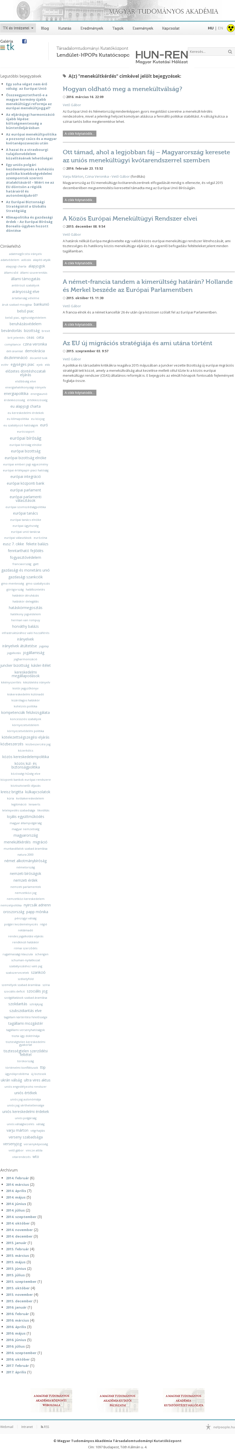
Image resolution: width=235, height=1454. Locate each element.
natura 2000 (25, 854)
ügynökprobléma (17, 1073)
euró (44, 425)
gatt (36, 563)
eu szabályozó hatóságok (20, 425)
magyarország (26, 835)
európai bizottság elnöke (25, 458)
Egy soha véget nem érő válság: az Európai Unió (26, 86)
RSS (45, 1427)
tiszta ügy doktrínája (26, 1035)
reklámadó (25, 930)
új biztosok (38, 1073)
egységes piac (22, 364)
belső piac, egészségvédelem (25, 317)
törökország (25, 1061)
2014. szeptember (21, 1216)
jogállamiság (33, 653)
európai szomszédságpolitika (25, 506)
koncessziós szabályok (25, 719)
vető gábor (16, 1150)
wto (36, 1156)
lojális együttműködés (25, 816)
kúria (10, 798)
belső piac (25, 311)
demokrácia (35, 351)
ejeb (39, 364)
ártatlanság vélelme (25, 298)
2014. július (15, 1210)
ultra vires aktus (37, 1080)
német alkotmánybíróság (25, 861)
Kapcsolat (171, 28)
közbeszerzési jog (38, 744)
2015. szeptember (21, 1281)
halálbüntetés (35, 589)
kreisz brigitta (12, 792)
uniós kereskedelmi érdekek (25, 1111)
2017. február (17, 1365)
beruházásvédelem (25, 324)
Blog (45, 28)
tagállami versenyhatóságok (25, 1029)
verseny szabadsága (26, 1137)
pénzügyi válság (25, 918)
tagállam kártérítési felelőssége (25, 1017)
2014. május (16, 1197)
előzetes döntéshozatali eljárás (25, 373)
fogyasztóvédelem (25, 557)
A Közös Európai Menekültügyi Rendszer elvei (130, 218)
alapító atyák (42, 259)
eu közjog (38, 418)
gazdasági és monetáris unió (25, 570)
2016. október (18, 1359)
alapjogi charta (16, 266)
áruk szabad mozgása (17, 304)
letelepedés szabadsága (18, 810)
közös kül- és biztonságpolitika (25, 765)
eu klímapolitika (18, 418)
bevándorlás (11, 330)
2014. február (17, 1178)
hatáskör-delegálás (26, 601)
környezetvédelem (25, 724)
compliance (12, 344)
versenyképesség (36, 1144)
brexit (46, 330)
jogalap (44, 646)
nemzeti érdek (26, 880)
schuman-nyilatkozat (25, 960)
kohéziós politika (25, 706)
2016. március (17, 1320)
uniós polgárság (25, 1118)
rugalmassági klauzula (18, 954)
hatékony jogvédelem (25, 614)
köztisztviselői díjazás (25, 785)
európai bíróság (25, 438)
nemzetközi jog (25, 892)
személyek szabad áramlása (21, 984)
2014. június (16, 1203)
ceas (30, 337)
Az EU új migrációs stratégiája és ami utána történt (137, 343)
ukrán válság (11, 1080)
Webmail (6, 1427)
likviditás (43, 810)
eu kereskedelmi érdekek (26, 412)
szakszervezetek (17, 972)
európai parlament (25, 490)
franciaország (22, 563)
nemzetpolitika (11, 905)
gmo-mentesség (12, 583)
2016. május (16, 1333)
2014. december (19, 1236)
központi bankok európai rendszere (26, 779)
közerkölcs (25, 750)
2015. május (16, 1262)
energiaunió (38, 393)
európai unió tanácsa (25, 531)
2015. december (19, 1301)
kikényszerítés (11, 682)
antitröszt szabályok (25, 285)
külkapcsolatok (37, 792)
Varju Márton (73, 176)
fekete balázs (37, 544)
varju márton (17, 1130)
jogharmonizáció (25, 659)
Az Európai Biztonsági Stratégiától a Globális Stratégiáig (26, 206)
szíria (46, 984)
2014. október (18, 1223)
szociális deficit (14, 991)
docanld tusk (38, 357)
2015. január (16, 1242)
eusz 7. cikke (13, 544)
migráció (40, 842)
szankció (38, 972)
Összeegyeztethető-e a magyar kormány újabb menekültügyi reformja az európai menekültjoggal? (29, 102)
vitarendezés (21, 1156)
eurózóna (40, 537)
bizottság (32, 330)
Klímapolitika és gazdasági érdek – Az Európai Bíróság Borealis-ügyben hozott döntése (29, 224)
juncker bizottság (14, 665)
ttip (43, 1067)
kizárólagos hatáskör (25, 700)
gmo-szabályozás (38, 583)
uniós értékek (25, 1093)
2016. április (16, 1326)
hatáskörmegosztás (25, 608)
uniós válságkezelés (20, 1124)
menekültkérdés (17, 842)
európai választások (18, 537)
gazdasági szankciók (25, 577)
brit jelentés (16, 337)
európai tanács (25, 513)
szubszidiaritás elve (25, 1011)
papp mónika (37, 912)
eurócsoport (25, 431)
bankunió (41, 304)
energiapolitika (16, 393)
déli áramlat (14, 351)
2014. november (19, 1229)
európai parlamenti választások (25, 498)
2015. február (17, 1249)
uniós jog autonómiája (25, 1099)
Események (143, 28)
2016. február (17, 1313)
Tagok (117, 28)
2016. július (15, 1346)
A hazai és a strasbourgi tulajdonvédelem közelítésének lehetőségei (29, 154)
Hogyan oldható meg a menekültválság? (122, 89)
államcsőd (11, 272)
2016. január (16, 1307)
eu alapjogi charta (25, 406)
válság (40, 1124)
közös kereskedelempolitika (25, 757)
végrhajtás (37, 1130)
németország (25, 867)
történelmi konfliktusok (21, 1067)
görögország (15, 589)
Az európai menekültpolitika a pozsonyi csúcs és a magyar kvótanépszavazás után (31, 138)
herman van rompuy (25, 620)
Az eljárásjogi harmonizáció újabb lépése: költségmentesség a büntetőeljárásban (30, 121)
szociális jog (37, 991)
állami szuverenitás (33, 272)
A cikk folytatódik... (80, 134)
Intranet (27, 1427)
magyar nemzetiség (25, 829)
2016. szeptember (21, 1352)
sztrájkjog (36, 1004)
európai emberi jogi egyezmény (25, 464)
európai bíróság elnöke (25, 444)
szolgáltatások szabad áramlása (25, 997)
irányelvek (25, 639)
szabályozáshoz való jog (25, 966)
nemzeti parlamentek (25, 886)
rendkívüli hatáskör (25, 942)
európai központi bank (25, 483)
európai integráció (25, 476)
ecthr (5, 364)
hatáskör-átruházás (25, 595)
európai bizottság (25, 451)
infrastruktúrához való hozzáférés (25, 632)
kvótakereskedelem (30, 798)
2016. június (16, 1339)
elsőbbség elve (25, 381)
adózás (26, 259)
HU (211, 27)
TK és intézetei (16, 28)
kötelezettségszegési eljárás (26, 737)
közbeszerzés (12, 744)
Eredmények (92, 28)
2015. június (16, 1268)
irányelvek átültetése (19, 646)
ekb (47, 364)
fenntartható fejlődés (26, 551)
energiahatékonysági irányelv (25, 387)
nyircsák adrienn (37, 905)
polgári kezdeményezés (21, 924)
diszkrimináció (16, 358)
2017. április (16, 1372)
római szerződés (25, 948)
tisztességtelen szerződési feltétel (26, 1052)
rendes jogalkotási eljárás (25, 936)
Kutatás (64, 28)
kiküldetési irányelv (36, 682)
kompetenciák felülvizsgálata (25, 712)
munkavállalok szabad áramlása (25, 848)
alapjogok (36, 266)
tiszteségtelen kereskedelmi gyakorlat (25, 1043)
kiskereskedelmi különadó (25, 694)
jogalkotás (14, 652)
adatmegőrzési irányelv (25, 253)
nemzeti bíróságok (25, 873)
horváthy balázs (25, 626)
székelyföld (26, 978)
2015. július (15, 1275)
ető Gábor (73, 105)
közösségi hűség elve (25, 773)
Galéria (6, 41)
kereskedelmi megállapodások (26, 674)
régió (43, 924)
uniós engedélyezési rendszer (25, 1086)
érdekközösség (14, 400)
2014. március (17, 1184)
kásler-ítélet (41, 665)
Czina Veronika (97, 176)
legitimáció (19, 804)
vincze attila (34, 1150)
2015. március (17, 1255)
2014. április (16, 1190)
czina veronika (35, 344)
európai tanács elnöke (25, 519)
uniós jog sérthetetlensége (25, 1105)
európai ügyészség (26, 525)
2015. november (19, 1294)
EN (220, 27)
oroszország (13, 912)
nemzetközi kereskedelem (26, 898)
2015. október (18, 1288)
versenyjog (12, 1144)
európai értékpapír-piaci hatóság (25, 470)
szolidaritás (17, 1004)
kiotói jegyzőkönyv (26, 688)
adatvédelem (10, 259)
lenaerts (34, 804)
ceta (40, 337)
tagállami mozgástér (25, 1023)
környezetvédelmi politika (25, 730)
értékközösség (37, 400)
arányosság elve (25, 291)
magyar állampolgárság (26, 823)
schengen (41, 954)
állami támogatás (25, 279)
